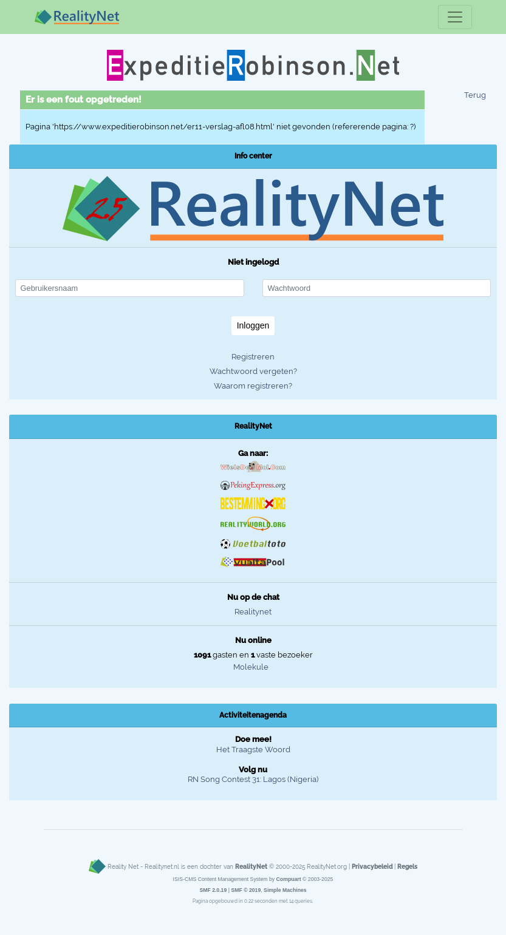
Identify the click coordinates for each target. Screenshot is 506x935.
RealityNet (251, 866)
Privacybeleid (372, 866)
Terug (475, 95)
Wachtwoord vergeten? (253, 371)
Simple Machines (285, 890)
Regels (407, 866)
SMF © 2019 (246, 890)
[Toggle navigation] (455, 17)
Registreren (253, 356)
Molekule (250, 667)
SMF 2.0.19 (213, 890)
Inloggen (253, 325)
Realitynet (253, 611)
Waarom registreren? (253, 385)
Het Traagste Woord (253, 749)
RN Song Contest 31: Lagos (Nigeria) (253, 779)
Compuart (288, 879)
